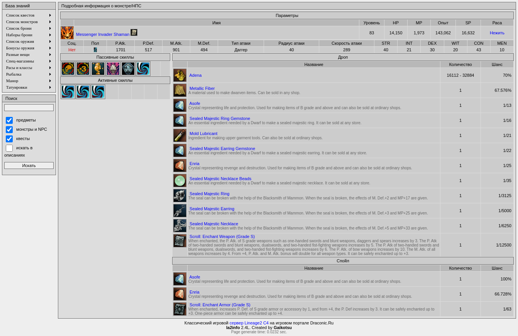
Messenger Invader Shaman (102, 34)
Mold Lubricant (203, 133)
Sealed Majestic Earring (212, 208)
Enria (195, 163)
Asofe (194, 103)
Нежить (497, 32)
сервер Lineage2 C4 (249, 323)
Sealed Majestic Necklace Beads (220, 178)
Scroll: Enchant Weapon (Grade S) (222, 236)
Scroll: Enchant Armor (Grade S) (220, 304)
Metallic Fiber (202, 88)
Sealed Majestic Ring (209, 193)
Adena (195, 75)
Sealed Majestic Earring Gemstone (222, 148)
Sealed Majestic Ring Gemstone (220, 118)
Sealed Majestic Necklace (214, 223)
